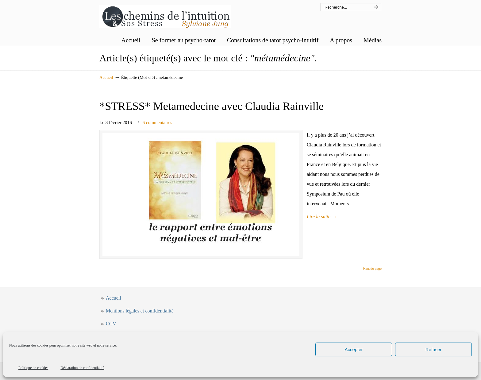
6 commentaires (157, 122)
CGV (111, 323)
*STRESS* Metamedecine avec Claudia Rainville (211, 106)
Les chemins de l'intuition (165, 15)
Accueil (106, 77)
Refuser (433, 349)
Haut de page (372, 268)
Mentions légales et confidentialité (140, 310)
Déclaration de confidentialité (82, 368)
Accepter (353, 349)
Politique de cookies (33, 368)
